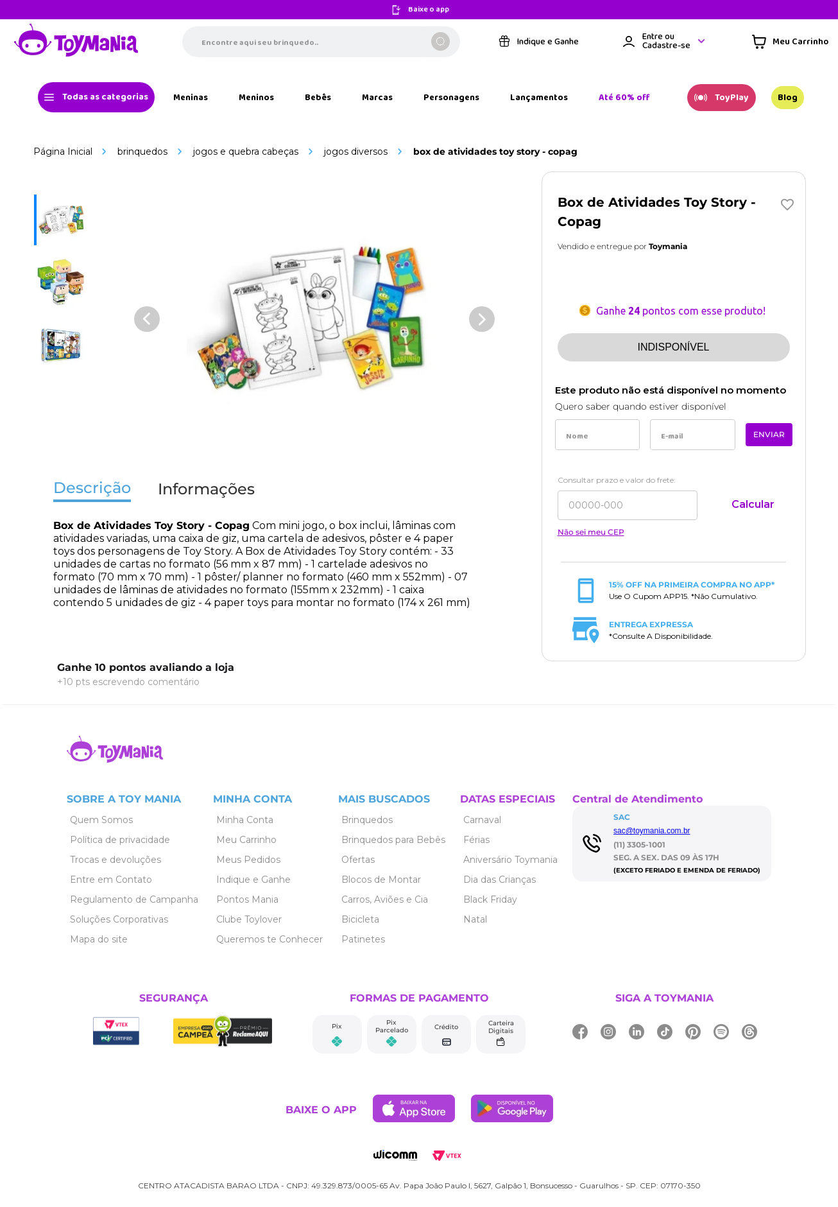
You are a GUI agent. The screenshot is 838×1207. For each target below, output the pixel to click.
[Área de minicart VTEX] (790, 42)
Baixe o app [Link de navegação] (428, 9)
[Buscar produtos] (440, 41)
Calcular (752, 504)
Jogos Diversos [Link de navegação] (356, 151)
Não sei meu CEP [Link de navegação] (591, 532)
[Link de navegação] (76, 41)
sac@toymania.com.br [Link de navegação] (651, 830)
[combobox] (321, 41)
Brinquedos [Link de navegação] (142, 151)
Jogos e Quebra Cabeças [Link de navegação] (245, 151)
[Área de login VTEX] (665, 41)
